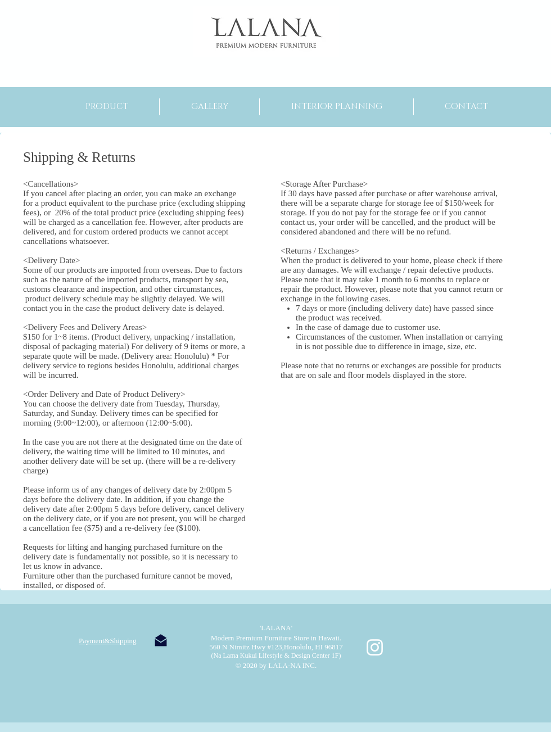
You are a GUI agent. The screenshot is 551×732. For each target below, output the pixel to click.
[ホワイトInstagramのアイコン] (375, 647)
